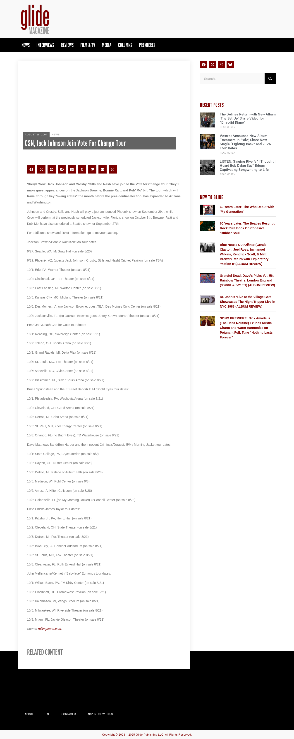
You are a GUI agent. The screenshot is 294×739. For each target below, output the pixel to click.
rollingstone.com (49, 629)
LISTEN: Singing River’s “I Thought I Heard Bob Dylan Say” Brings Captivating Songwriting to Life (247, 165)
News (26, 45)
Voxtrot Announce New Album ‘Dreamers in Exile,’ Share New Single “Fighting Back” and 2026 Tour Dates (245, 142)
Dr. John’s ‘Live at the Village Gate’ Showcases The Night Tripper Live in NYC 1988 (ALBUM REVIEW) (247, 301)
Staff (47, 714)
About (29, 714)
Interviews (45, 45)
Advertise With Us (100, 714)
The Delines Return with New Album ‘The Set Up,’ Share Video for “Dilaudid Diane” (248, 118)
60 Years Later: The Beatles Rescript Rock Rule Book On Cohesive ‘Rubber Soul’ (247, 228)
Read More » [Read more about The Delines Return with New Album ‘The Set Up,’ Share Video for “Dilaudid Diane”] (227, 127)
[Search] (270, 78)
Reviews (67, 45)
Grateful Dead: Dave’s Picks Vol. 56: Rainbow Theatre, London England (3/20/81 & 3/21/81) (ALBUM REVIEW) (247, 280)
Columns (125, 45)
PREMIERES (147, 45)
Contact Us (69, 714)
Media (106, 45)
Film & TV (87, 45)
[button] (31, 169)
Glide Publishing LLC (149, 734)
